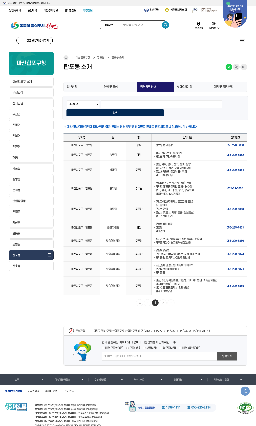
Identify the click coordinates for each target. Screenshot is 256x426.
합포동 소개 (117, 57)
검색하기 (165, 25)
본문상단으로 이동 (245, 383)
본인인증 (199, 28)
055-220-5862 (235, 147)
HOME (66, 57)
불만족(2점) (169, 340)
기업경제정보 (51, 10)
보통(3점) (151, 340)
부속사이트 (136, 371)
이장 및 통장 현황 (223, 86)
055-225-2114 (201, 399)
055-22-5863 (235, 180)
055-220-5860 (235, 137)
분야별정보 (70, 10)
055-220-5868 (235, 201)
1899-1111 (173, 399)
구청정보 (87, 10)
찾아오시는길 (184, 86)
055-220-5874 (235, 261)
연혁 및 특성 (111, 86)
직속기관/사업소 (59, 371)
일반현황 (72, 86)
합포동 (100, 57)
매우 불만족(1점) (191, 340)
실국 (14, 371)
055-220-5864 (235, 162)
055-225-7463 (235, 219)
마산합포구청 (83, 57)
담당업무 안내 (148, 86)
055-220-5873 (235, 246)
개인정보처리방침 (13, 383)
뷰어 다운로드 (52, 383)
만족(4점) (135, 340)
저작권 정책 (33, 383)
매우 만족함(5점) (114, 340)
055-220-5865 (235, 278)
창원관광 (154, 9)
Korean (212, 28)
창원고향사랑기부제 (37, 40)
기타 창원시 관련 (218, 371)
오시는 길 (69, 383)
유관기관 (175, 371)
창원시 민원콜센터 (146, 400)
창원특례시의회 (178, 9)
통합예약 (32, 10)
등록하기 (227, 348)
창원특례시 (15, 10)
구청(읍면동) (97, 371)
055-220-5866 (235, 232)
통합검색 (109, 25)
